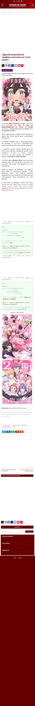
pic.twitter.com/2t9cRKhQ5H (10, 248)
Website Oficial (13, 408)
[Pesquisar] (13, 531)
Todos (14, 427)
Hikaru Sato (5, 151)
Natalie (24, 408)
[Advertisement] (17, 34)
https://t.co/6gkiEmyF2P (16, 246)
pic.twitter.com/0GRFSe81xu (10, 304)
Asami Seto (18, 186)
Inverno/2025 (24, 425)
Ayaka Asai (5, 190)
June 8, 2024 (21, 309)
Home (15, 557)
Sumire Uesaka (19, 188)
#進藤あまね (27, 297)
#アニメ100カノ (26, 246)
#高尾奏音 (13, 299)
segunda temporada (7, 427)
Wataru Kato (17, 184)
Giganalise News (16, 425)
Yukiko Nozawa (27, 153)
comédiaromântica (12, 12)
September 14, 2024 (23, 252)
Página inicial (4, 12)
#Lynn (8, 299)
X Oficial (19, 408)
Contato (20, 557)
